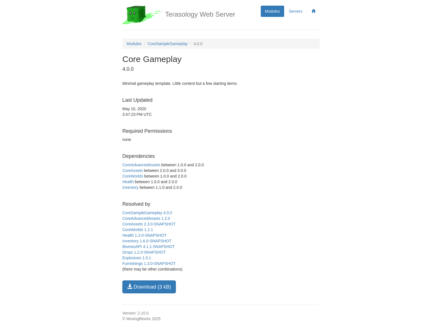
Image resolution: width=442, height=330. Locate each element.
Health (128, 182)
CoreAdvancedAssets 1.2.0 (146, 218)
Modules (272, 11)
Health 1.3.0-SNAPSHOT (144, 235)
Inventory (130, 187)
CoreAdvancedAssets (141, 165)
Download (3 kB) (149, 287)
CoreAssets (132, 170)
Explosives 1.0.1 (136, 258)
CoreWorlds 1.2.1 (137, 229)
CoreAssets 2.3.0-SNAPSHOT (149, 224)
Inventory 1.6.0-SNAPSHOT (146, 241)
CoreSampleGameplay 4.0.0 (147, 213)
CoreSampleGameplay (168, 43)
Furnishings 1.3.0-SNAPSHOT (149, 263)
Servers (295, 11)
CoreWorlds (132, 176)
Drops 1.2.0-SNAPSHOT (144, 252)
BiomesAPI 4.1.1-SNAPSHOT (148, 246)
